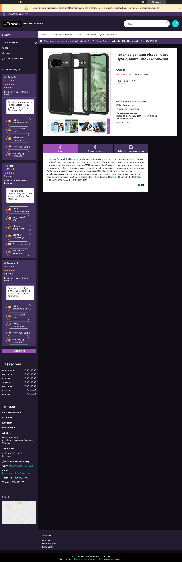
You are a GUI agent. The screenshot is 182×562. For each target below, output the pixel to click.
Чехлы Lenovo (48, 547)
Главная (45, 34)
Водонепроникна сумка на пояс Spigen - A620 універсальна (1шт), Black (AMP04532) (20, 106)
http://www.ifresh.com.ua (21, 466)
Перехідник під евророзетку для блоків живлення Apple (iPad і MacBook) (20, 195)
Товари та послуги (53, 41)
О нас (78, 34)
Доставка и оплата (109, 34)
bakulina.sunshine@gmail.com (16, 473)
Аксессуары (47, 540)
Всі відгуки (19, 351)
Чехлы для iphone (49, 543)
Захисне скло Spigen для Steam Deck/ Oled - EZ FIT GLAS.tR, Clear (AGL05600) (19, 292)
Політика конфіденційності (111, 559)
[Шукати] (166, 23)
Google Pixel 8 (87, 41)
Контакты (91, 34)
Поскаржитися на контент (85, 559)
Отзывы (6, 53)
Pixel (75, 41)
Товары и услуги (61, 34)
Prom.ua (106, 556)
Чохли (68, 41)
